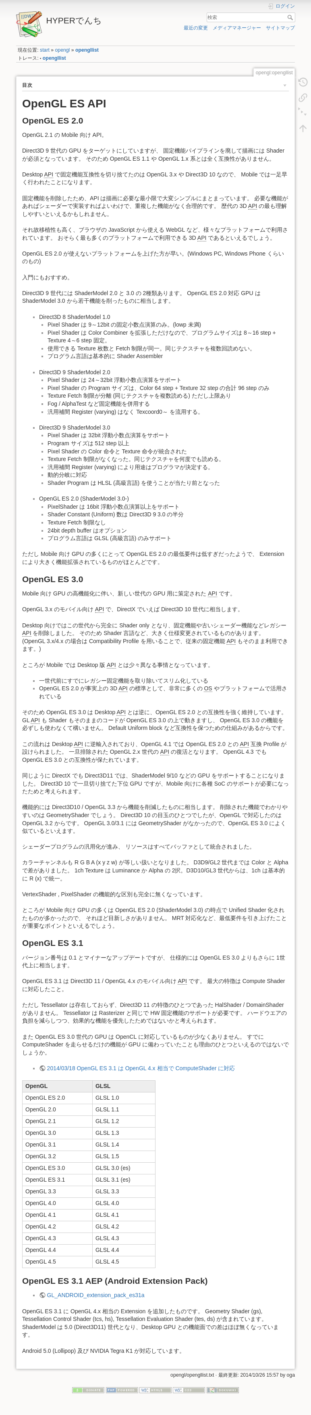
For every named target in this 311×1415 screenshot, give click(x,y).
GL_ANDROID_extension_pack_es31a (96, 1295)
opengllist (87, 50)
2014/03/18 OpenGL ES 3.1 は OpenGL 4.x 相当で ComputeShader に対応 (141, 1068)
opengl (62, 50)
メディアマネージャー (237, 28)
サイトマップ (280, 28)
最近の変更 (196, 28)
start (45, 50)
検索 (291, 17)
